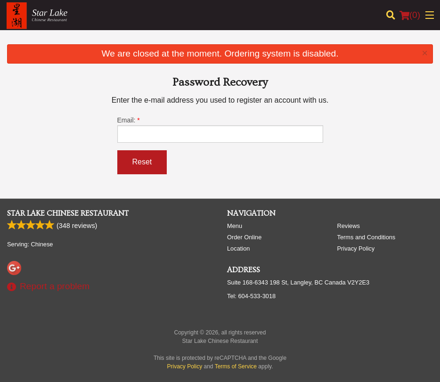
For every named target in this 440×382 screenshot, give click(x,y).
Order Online (244, 237)
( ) (409, 15)
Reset (142, 162)
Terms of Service (236, 366)
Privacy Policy (356, 248)
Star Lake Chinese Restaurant (68, 213)
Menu (234, 225)
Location (238, 248)
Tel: (251, 296)
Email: (220, 129)
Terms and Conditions (366, 237)
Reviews (348, 225)
